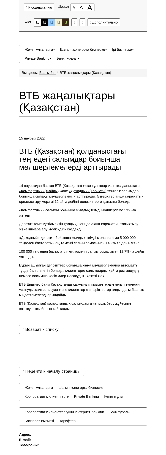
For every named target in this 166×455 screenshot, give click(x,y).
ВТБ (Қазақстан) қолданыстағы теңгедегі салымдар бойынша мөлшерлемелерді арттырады (72, 159)
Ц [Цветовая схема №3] (51, 22)
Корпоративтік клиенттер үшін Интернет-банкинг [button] (64, 412)
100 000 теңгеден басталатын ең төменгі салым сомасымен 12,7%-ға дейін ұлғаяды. (81, 254)
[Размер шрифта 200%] (89, 7)
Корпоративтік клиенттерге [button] (47, 396)
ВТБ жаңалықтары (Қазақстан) (85, 73)
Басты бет (47, 73)
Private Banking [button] (38, 58)
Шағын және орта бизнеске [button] (83, 49)
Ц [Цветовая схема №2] (44, 22)
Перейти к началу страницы (52, 371)
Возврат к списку (41, 329)
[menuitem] (40, 49)
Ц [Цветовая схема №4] (58, 22)
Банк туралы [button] (68, 58)
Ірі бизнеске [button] (123, 49)
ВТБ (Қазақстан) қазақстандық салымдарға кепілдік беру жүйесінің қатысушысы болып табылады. (75, 306)
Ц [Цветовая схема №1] (37, 23)
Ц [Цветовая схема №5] (65, 22)
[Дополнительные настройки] (82, 22)
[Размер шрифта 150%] (81, 7)
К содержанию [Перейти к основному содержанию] (39, 7)
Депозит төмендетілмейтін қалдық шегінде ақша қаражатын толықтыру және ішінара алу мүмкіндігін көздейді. (78, 226)
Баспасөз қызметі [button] (39, 421)
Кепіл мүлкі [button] (113, 396)
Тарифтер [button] (67, 421)
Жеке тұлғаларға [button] (40, 49)
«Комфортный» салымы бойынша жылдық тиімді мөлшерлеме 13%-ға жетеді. (77, 212)
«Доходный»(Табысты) (87, 191)
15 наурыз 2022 (32, 138)
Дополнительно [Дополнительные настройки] (104, 22)
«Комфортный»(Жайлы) (39, 191)
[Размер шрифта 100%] (73, 7)
